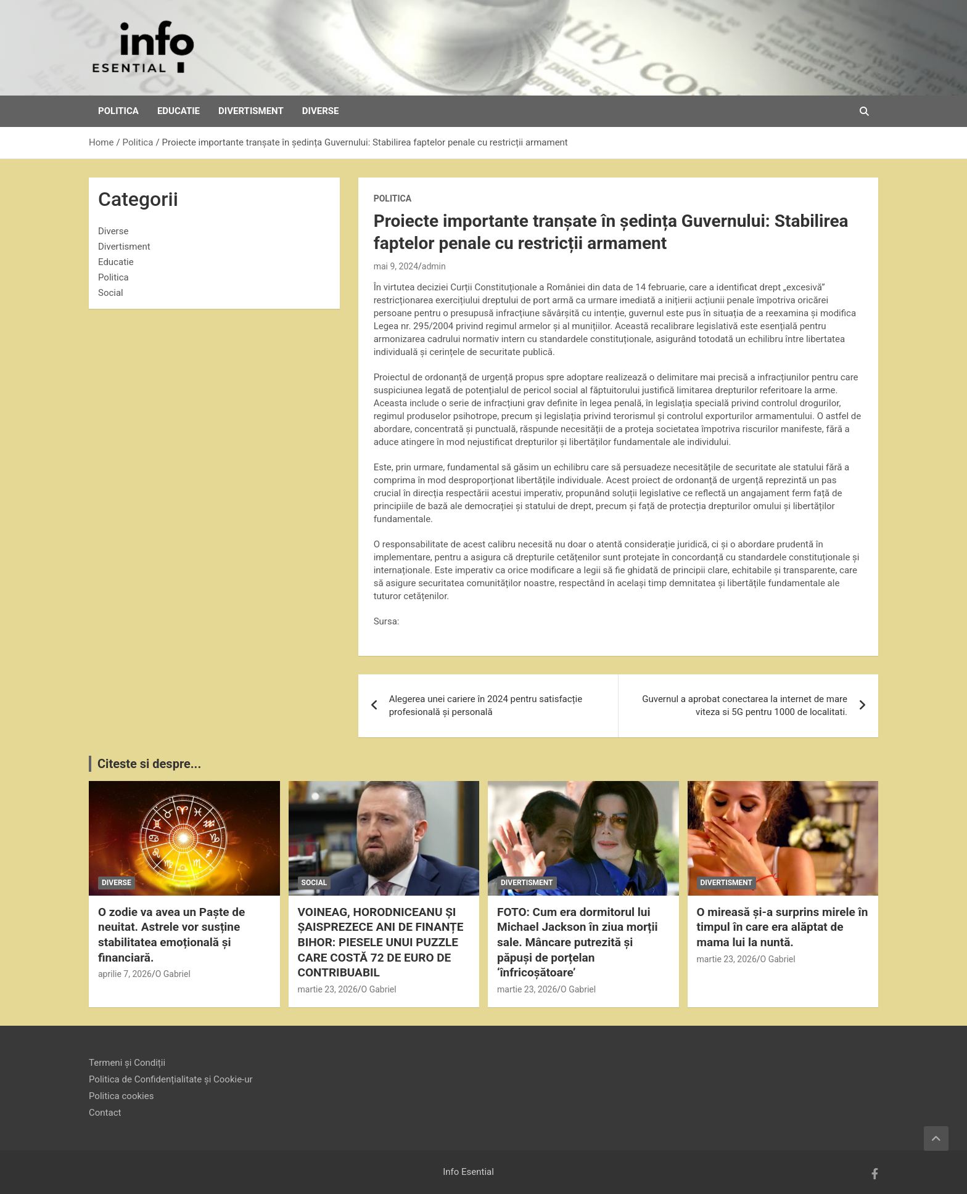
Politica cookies (121, 1096)
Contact (105, 1112)
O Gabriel (173, 974)
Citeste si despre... (149, 763)
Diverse (320, 111)
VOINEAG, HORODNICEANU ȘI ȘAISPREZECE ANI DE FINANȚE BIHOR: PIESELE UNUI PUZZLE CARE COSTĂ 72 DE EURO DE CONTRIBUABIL (381, 942)
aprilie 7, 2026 (125, 974)
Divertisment (251, 111)
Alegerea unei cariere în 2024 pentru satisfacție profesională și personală (485, 705)
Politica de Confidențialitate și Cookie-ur (171, 1079)
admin (434, 266)
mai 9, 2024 (396, 266)
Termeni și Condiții (127, 1062)
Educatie (178, 111)
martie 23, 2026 (328, 989)
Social (110, 292)
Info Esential (468, 1171)
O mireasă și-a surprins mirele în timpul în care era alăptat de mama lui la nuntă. (782, 927)
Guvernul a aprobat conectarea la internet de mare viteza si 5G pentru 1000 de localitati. (744, 705)
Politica (118, 111)
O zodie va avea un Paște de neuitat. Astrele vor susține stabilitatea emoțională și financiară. (171, 935)
